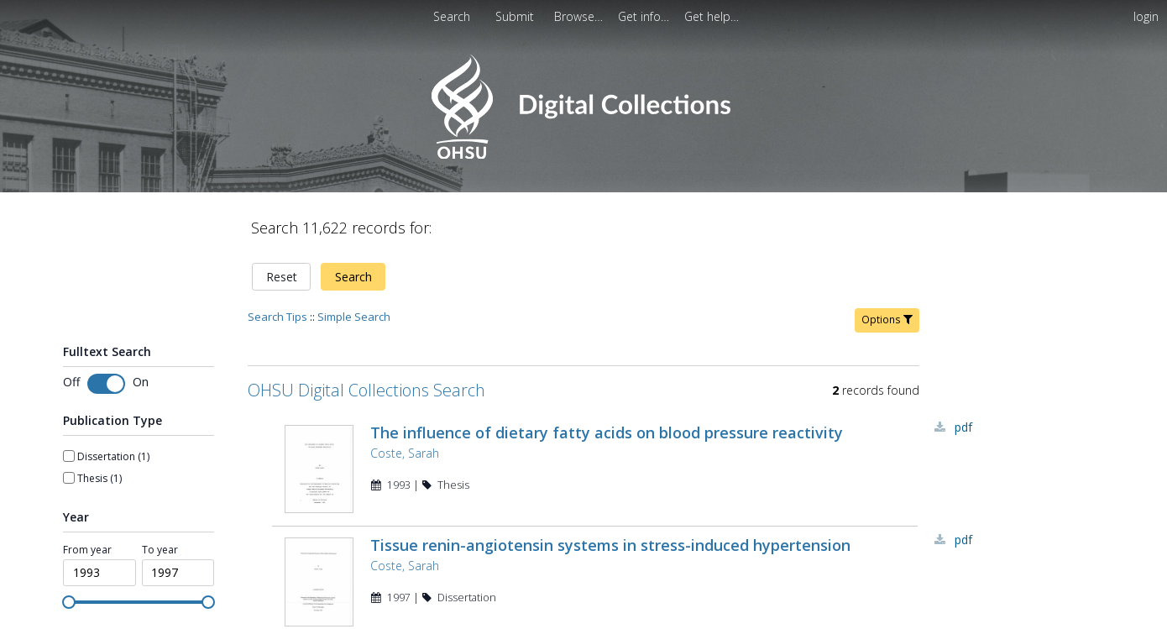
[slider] (69, 602)
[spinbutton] (99, 572)
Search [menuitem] (451, 16)
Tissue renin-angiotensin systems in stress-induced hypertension (610, 551)
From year (87, 550)
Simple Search (353, 316)
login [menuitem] (1146, 16)
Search (353, 277)
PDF (963, 427)
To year (160, 550)
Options (887, 319)
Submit (516, 16)
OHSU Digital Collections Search (366, 390)
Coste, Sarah (404, 453)
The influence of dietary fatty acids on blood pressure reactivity (606, 432)
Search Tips (277, 316)
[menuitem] (516, 16)
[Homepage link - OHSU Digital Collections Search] (583, 155)
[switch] (106, 384)
